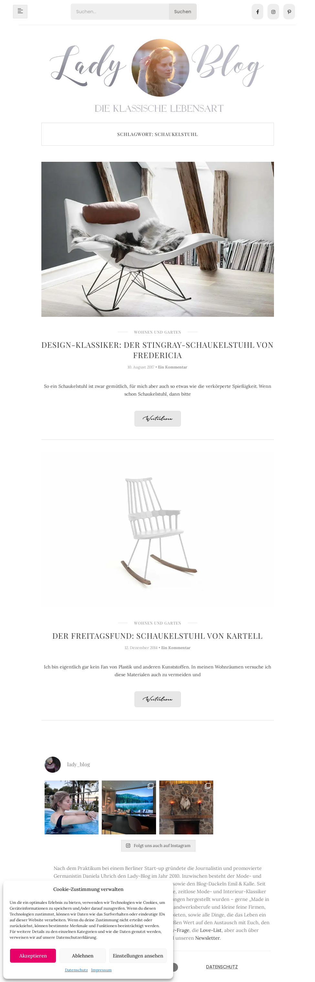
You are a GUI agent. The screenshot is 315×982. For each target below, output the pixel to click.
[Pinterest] (289, 11)
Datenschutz (76, 969)
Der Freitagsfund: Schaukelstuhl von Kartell (157, 635)
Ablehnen (82, 956)
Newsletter (207, 938)
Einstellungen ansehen (138, 956)
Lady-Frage (176, 930)
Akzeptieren (33, 956)
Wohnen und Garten (157, 332)
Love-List (211, 930)
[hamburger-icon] (20, 11)
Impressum (101, 969)
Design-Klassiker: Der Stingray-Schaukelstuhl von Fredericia (157, 349)
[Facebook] (257, 11)
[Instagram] (273, 11)
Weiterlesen (158, 419)
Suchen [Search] (182, 11)
